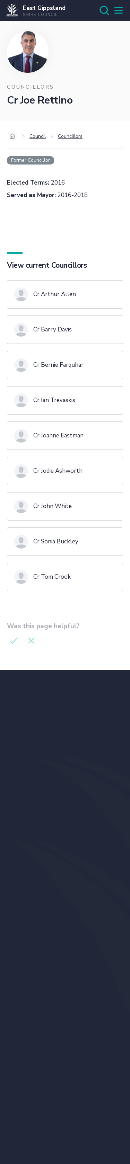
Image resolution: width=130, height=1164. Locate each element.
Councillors (70, 136)
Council (37, 136)
